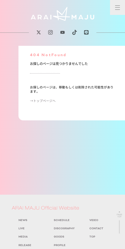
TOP (92, 236)
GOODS (59, 236)
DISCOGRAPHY (64, 228)
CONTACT (96, 228)
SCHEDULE (62, 220)
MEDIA (23, 236)
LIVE (21, 228)
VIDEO (93, 220)
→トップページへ (43, 100)
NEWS (22, 220)
